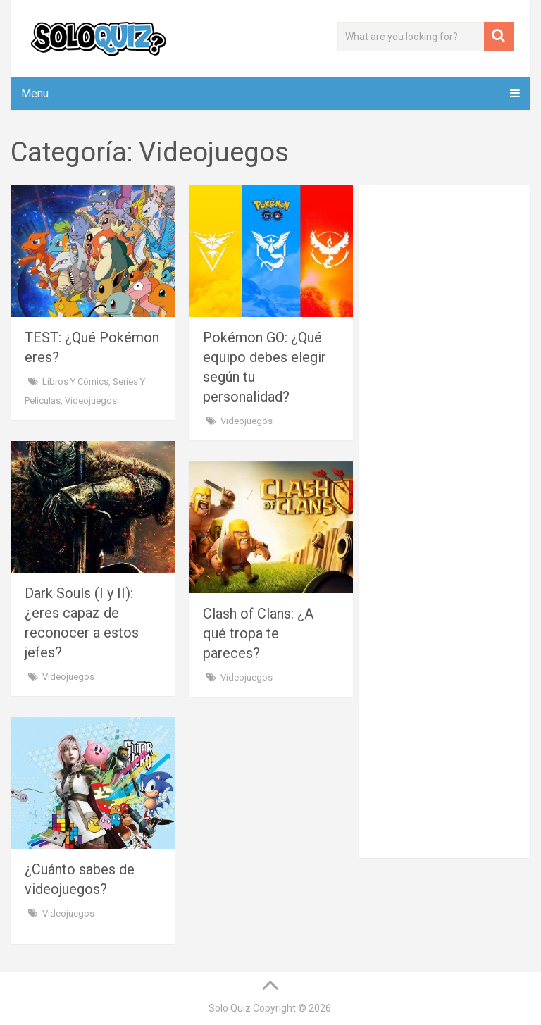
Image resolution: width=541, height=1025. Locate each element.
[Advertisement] (462, 271)
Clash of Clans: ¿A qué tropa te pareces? (258, 633)
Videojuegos (91, 400)
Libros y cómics (75, 381)
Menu (35, 93)
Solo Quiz (230, 1008)
